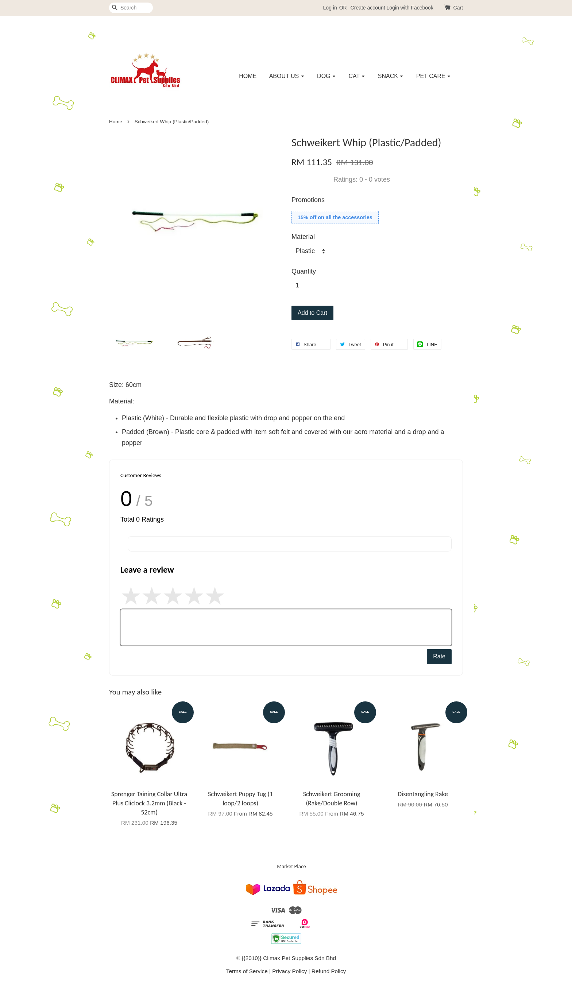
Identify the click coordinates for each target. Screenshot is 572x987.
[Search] (131, 8)
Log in (330, 8)
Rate (439, 656)
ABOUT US (287, 76)
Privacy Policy (289, 971)
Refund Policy (329, 971)
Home (115, 121)
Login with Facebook (409, 8)
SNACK (391, 76)
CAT (356, 76)
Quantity (303, 271)
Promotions (308, 200)
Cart (458, 8)
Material (303, 236)
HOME (247, 76)
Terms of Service (247, 971)
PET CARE (433, 76)
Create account (368, 8)
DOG (326, 76)
